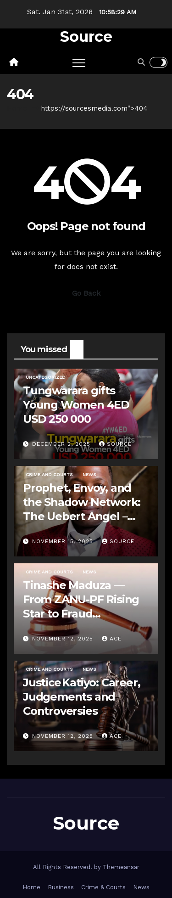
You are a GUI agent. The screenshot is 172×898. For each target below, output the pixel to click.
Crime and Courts (49, 474)
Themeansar (121, 867)
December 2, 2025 (62, 444)
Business (61, 887)
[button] (141, 62)
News (89, 474)
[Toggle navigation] (79, 62)
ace (112, 638)
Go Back (86, 293)
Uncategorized (46, 377)
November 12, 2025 (63, 638)
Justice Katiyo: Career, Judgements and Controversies (81, 697)
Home (17, 108)
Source (86, 36)
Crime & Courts (103, 887)
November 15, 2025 (63, 541)
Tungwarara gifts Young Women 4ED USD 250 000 (76, 405)
